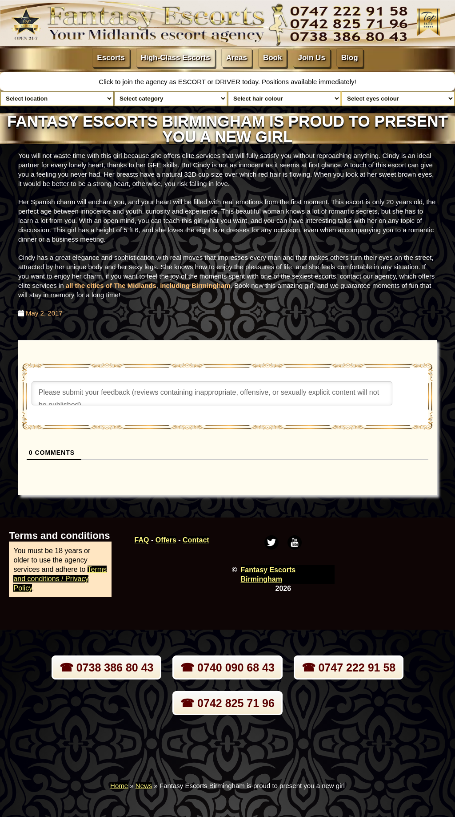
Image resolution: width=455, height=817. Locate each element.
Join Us (311, 57)
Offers (166, 540)
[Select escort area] (57, 98)
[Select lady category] (171, 98)
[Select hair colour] (284, 98)
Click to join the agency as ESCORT (153, 81)
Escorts (110, 57)
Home (119, 785)
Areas (236, 57)
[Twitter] (271, 542)
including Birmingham (195, 285)
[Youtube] (294, 542)
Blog (349, 57)
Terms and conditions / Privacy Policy (60, 579)
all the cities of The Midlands (111, 285)
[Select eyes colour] (398, 98)
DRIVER (228, 81)
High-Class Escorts (175, 57)
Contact (196, 540)
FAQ (142, 540)
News (144, 785)
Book (272, 57)
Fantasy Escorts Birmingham (268, 574)
